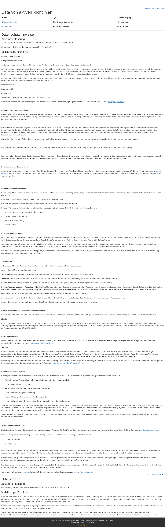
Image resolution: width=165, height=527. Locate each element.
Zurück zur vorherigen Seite (154, 8)
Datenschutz (25, 472)
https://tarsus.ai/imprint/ (150, 430)
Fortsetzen (82, 525)
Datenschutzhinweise (78, 522)
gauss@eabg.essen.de (116, 102)
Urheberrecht (90, 522)
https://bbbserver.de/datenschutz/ (41, 343)
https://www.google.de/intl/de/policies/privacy (69, 363)
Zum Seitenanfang (155, 474)
